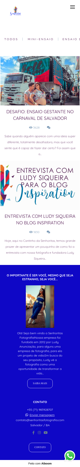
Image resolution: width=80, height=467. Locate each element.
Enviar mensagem (42, 414)
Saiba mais (40, 383)
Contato (40, 447)
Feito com (40, 463)
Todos (11, 39)
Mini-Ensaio (41, 39)
